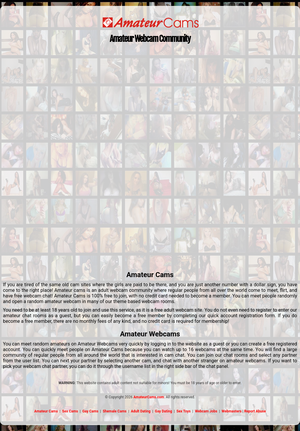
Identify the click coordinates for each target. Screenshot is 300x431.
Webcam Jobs (206, 411)
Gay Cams (90, 411)
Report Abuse (255, 411)
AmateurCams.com (149, 397)
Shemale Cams (114, 411)
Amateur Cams (46, 411)
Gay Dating (163, 411)
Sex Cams (70, 411)
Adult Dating (141, 411)
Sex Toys (183, 411)
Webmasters (232, 411)
